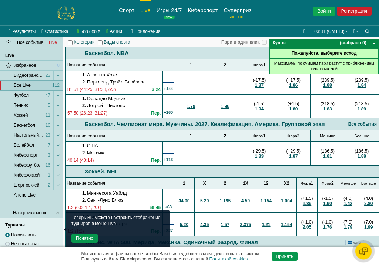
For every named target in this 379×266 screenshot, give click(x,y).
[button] (355, 31)
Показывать (23, 235)
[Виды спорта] (100, 42)
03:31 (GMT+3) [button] (328, 31)
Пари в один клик (240, 42)
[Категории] (70, 42)
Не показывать (26, 243)
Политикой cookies (228, 259)
